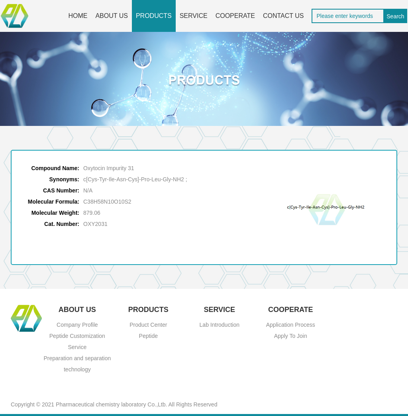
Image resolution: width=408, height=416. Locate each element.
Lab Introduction (219, 325)
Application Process (290, 325)
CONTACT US (271, 15)
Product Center (148, 325)
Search (383, 16)
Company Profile (77, 325)
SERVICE (182, 15)
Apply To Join (290, 336)
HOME (66, 15)
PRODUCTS (142, 15)
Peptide (148, 336)
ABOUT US (100, 15)
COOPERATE (223, 15)
